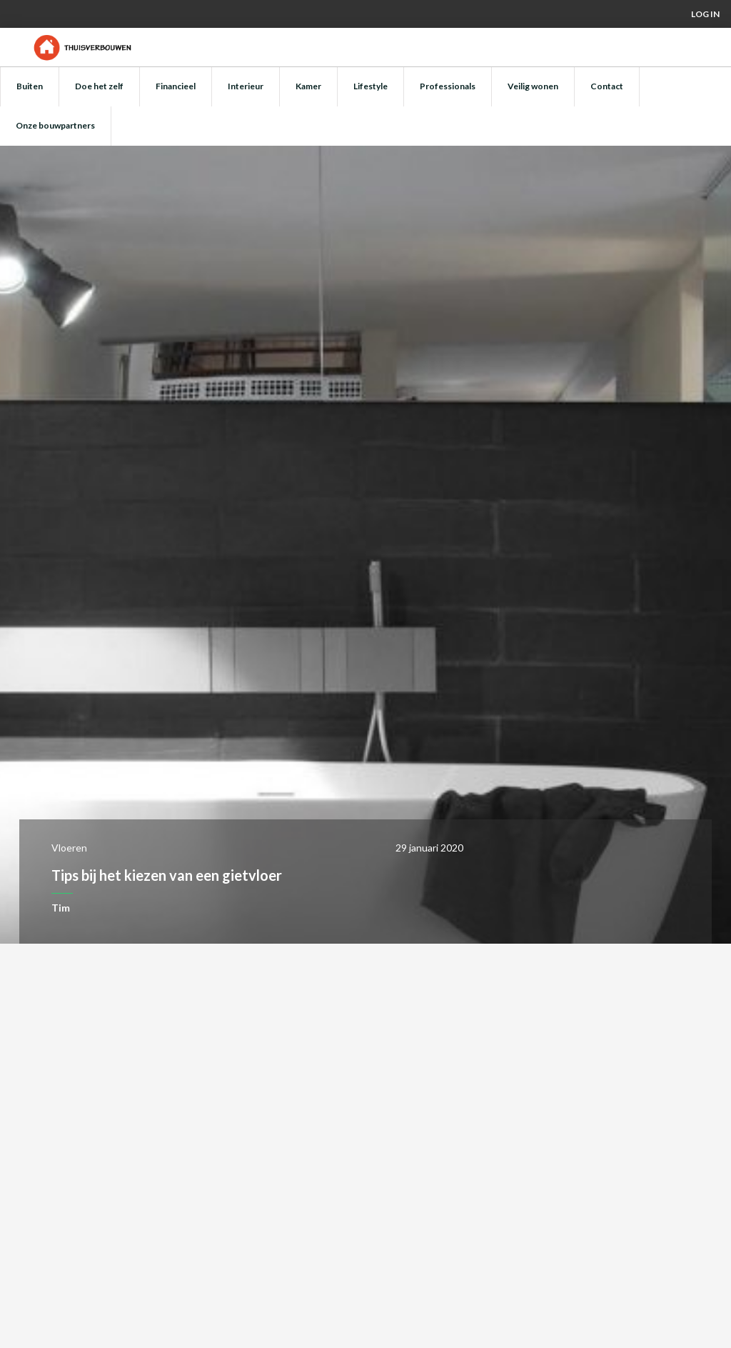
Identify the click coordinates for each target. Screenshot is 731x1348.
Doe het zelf (99, 86)
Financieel (176, 86)
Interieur (245, 86)
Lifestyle (370, 86)
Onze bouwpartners (55, 125)
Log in (705, 14)
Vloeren (69, 848)
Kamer (308, 86)
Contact (606, 86)
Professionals (447, 86)
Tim (60, 908)
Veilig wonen (533, 86)
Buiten (29, 86)
